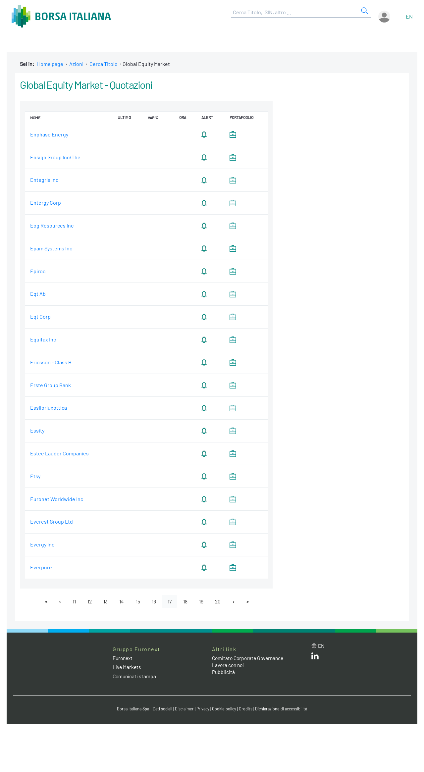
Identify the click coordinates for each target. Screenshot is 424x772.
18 (187, 601)
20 (221, 601)
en (409, 16)
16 (154, 601)
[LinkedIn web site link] (315, 657)
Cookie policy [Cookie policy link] (225, 709)
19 (204, 601)
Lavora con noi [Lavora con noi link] (229, 665)
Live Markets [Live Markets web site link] (127, 667)
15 (137, 601)
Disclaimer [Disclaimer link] (184, 709)
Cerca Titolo (103, 64)
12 (87, 601)
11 (71, 601)
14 (121, 601)
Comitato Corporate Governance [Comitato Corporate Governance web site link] (250, 658)
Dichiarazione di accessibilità (283, 709)
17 (171, 601)
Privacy (203, 709)
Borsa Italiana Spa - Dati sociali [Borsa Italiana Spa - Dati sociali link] (142, 709)
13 (104, 601)
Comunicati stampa (135, 676)
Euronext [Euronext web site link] (123, 658)
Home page (50, 64)
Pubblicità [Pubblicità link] (223, 672)
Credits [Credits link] (247, 709)
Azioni (76, 64)
